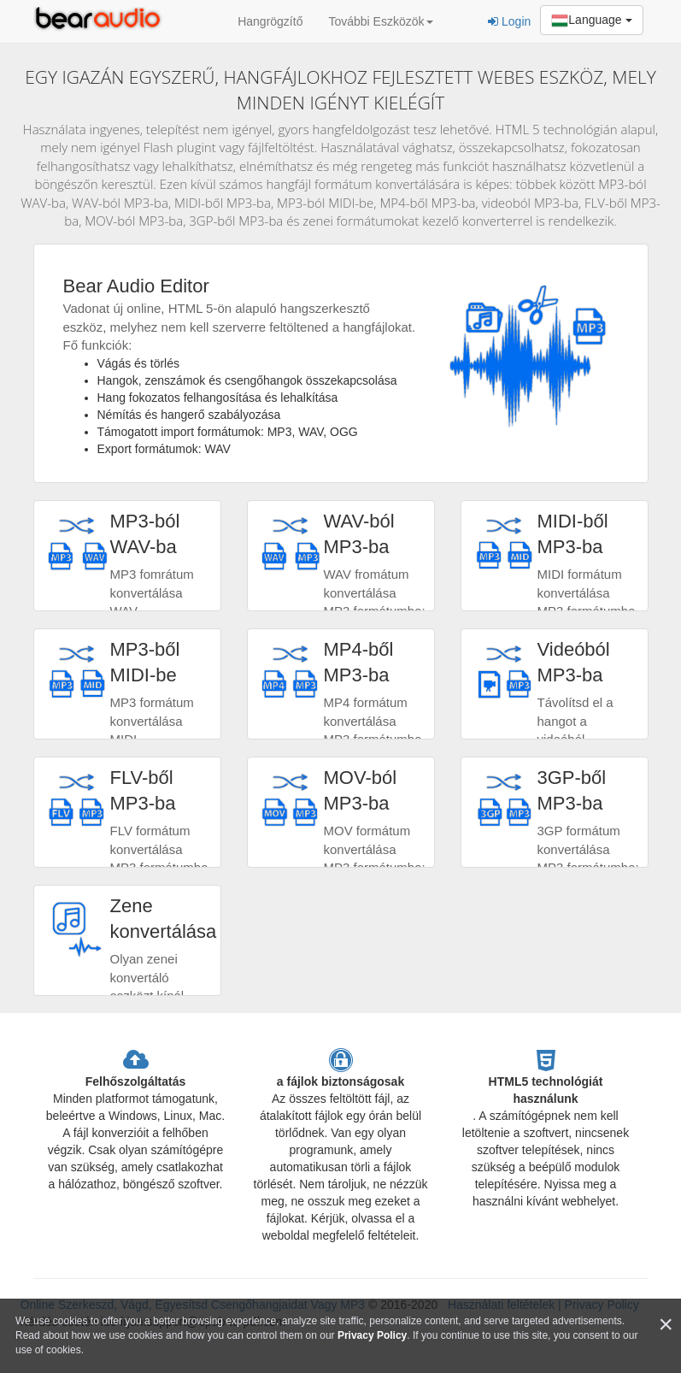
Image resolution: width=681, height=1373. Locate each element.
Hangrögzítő (270, 21)
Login (509, 21)
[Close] (665, 1324)
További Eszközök (380, 21)
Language (591, 20)
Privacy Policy (372, 1335)
